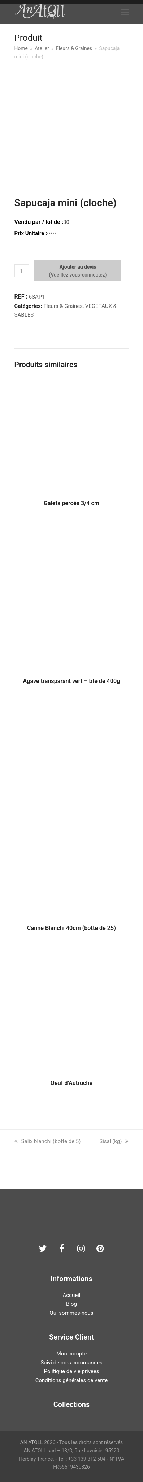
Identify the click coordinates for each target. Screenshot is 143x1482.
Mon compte (71, 1353)
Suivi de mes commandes (71, 1362)
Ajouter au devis (78, 267)
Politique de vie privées (71, 1371)
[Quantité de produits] (21, 270)
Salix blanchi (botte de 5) (47, 1141)
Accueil (71, 1295)
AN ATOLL (31, 1442)
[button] (125, 12)
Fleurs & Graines (63, 306)
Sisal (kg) (114, 1141)
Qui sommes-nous (71, 1313)
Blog (71, 1304)
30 (66, 222)
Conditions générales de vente (71, 1380)
